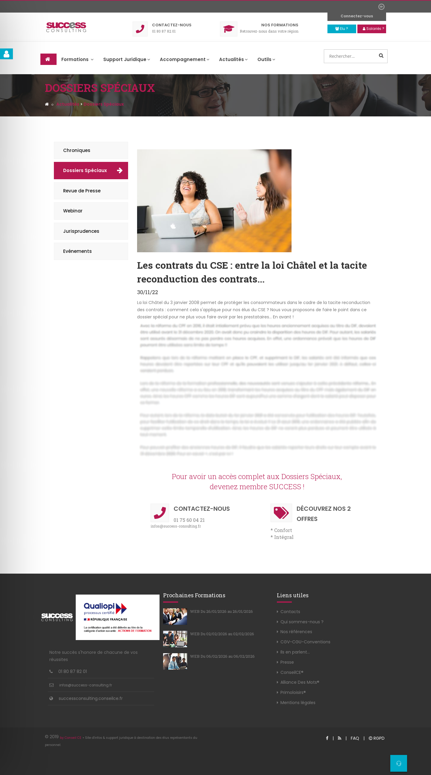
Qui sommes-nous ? (302, 622)
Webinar (73, 211)
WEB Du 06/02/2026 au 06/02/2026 (222, 656)
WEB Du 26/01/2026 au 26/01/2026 (221, 611)
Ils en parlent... (295, 652)
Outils (266, 59)
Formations (279, 25)
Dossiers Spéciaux (85, 170)
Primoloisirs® (293, 692)
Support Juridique (126, 59)
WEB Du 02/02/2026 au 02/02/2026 (222, 633)
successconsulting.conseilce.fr (91, 698)
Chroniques (76, 150)
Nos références (296, 632)
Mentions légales (297, 703)
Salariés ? (373, 28)
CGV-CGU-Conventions (305, 642)
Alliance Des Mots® (299, 682)
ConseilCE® (291, 672)
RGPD (377, 738)
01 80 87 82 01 (72, 671)
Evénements (77, 251)
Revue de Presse (82, 191)
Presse (287, 662)
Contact (172, 25)
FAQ (355, 738)
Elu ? (341, 28)
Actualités (233, 59)
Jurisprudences (81, 231)
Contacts (290, 612)
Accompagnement (185, 59)
